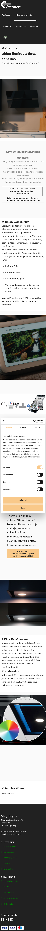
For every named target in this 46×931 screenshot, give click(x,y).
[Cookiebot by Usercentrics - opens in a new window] (33, 421)
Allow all (23, 500)
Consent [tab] (8, 428)
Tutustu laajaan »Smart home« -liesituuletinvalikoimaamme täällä (23, 199)
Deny (23, 508)
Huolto (6, 27)
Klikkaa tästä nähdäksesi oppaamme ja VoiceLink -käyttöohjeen (22, 191)
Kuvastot (34, 27)
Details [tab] (23, 428)
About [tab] (37, 428)
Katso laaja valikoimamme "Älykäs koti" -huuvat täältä (23, 553)
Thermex (19, 27)
